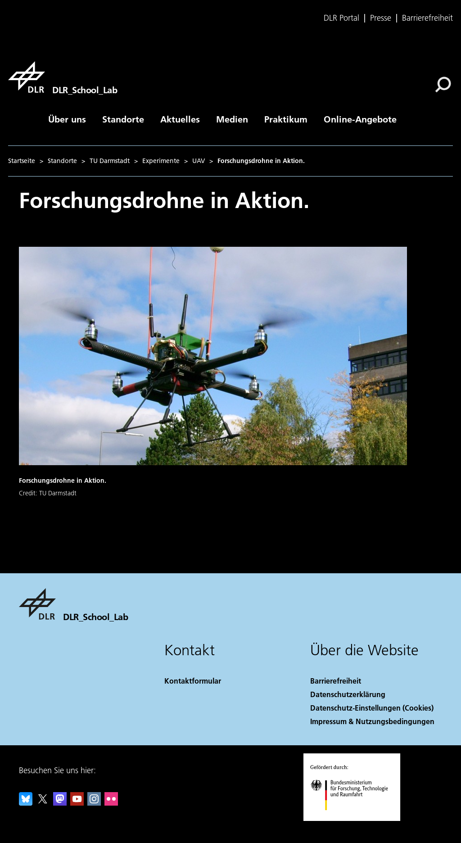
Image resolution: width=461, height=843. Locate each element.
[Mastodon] (60, 803)
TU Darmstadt (110, 161)
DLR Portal (341, 18)
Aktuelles (180, 119)
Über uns (67, 119)
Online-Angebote (360, 119)
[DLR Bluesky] (25, 803)
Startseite (21, 161)
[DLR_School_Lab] (62, 77)
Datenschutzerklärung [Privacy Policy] (347, 694)
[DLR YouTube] (77, 803)
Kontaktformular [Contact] (192, 680)
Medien (232, 119)
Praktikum (285, 119)
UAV (198, 161)
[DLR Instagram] (94, 803)
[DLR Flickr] (111, 803)
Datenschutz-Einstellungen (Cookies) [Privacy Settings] (372, 707)
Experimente (161, 161)
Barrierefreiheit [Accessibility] (335, 680)
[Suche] (443, 85)
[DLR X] (43, 803)
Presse (380, 18)
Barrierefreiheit (427, 18)
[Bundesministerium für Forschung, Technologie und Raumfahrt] (354, 818)
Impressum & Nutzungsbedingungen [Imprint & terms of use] (372, 721)
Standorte (123, 119)
